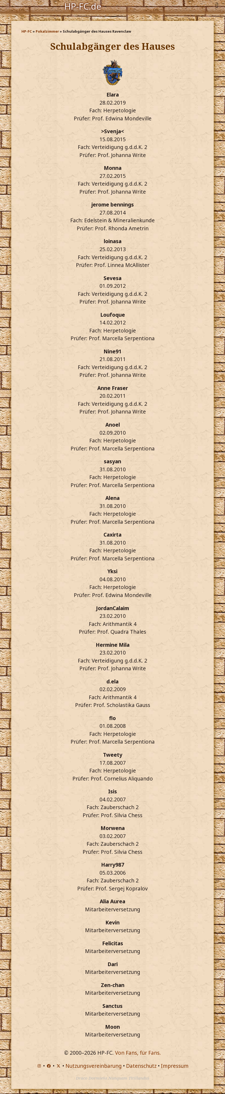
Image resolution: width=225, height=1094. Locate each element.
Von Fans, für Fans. (138, 1052)
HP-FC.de (82, 6)
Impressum (175, 1065)
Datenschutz (141, 1065)
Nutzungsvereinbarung (93, 1065)
